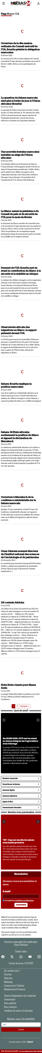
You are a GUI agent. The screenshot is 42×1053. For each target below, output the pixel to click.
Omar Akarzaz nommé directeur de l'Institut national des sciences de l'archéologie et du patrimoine (20, 554)
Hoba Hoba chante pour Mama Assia (18, 686)
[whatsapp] (21, 956)
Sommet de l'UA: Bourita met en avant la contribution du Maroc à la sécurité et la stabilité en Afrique (21, 271)
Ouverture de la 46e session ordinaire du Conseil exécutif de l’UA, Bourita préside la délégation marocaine (20, 48)
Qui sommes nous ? (12, 970)
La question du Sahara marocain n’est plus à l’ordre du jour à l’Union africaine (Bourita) (20, 101)
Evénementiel (9, 999)
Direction (8, 974)
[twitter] (12, 956)
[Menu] (3, 4)
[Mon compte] (38, 3)
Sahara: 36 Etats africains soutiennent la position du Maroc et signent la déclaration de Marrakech (20, 437)
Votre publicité (10, 1003)
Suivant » (24, 706)
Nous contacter (10, 1007)
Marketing (8, 982)
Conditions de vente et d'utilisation (18, 1010)
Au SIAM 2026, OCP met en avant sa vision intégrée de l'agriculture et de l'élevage (20, 741)
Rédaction (8, 978)
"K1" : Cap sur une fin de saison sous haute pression (18, 841)
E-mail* (7, 891)
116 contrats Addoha (12, 602)
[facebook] (2, 956)
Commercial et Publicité (14, 985)
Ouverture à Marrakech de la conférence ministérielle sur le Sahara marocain (18, 500)
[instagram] (39, 956)
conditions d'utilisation (24, 900)
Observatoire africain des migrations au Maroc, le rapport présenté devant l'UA (19, 330)
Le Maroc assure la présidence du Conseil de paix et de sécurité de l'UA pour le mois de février (20, 214)
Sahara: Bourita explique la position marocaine (16, 385)
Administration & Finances (15, 989)
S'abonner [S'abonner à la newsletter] (21, 905)
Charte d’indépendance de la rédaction (20, 995)
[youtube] (30, 956)
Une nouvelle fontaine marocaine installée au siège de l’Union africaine (20, 155)
